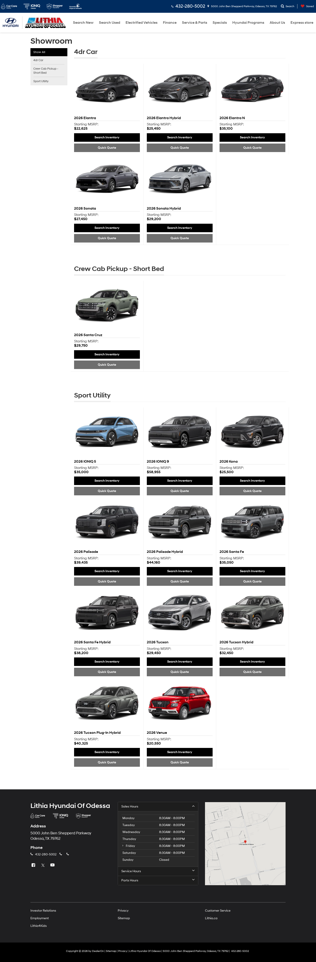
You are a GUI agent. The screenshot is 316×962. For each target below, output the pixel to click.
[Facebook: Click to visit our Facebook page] (33, 865)
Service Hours (158, 871)
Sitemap (124, 918)
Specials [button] (220, 22)
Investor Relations (43, 911)
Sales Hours (158, 806)
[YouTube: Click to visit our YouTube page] (53, 865)
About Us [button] (277, 22)
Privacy (123, 911)
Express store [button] (301, 22)
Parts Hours (158, 880)
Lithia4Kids (38, 926)
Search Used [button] (109, 22)
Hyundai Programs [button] (248, 22)
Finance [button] (170, 22)
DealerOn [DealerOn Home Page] (98, 951)
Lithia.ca (211, 918)
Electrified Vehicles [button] (142, 22)
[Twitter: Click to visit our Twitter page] (43, 865)
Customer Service (218, 911)
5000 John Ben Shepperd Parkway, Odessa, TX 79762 (242, 6)
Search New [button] (83, 22)
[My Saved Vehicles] (306, 6)
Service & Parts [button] (194, 22)
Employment (39, 918)
